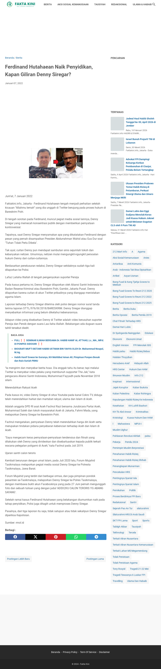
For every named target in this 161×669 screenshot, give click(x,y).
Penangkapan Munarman (126, 466)
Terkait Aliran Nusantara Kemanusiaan (133, 544)
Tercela (132, 532)
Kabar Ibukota (140, 387)
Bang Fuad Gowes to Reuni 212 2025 (132, 302)
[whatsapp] (76, 537)
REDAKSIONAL (119, 4)
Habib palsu (119, 351)
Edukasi (149, 333)
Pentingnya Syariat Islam (126, 484)
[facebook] (15, 537)
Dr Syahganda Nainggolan (126, 333)
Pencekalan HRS (121, 472)
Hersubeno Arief (121, 363)
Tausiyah (136, 526)
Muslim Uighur (120, 429)
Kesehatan (118, 405)
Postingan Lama (95, 559)
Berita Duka (129, 309)
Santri (133, 502)
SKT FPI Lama (120, 520)
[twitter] (35, 537)
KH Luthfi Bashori (138, 405)
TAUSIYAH (99, 4)
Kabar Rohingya (142, 393)
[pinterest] (56, 537)
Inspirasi (117, 381)
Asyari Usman (131, 275)
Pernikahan (119, 490)
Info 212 (138, 375)
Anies (146, 257)
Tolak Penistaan (121, 557)
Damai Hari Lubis (122, 327)
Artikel (116, 275)
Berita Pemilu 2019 (142, 315)
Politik (132, 490)
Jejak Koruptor (120, 387)
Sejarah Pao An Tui (122, 508)
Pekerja (116, 442)
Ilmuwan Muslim (121, 375)
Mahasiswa (124, 423)
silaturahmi (143, 508)
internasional (133, 381)
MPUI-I (138, 423)
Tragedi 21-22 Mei (139, 568)
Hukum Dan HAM (138, 369)
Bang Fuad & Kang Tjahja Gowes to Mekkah (131, 283)
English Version (121, 345)
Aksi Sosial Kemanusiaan (126, 257)
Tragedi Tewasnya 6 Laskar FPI (129, 575)
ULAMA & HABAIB (142, 4)
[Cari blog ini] (154, 4)
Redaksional (119, 502)
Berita (116, 309)
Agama (141, 251)
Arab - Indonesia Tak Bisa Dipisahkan (132, 269)
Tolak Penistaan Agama (125, 562)
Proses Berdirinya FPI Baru (127, 496)
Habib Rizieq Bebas (140, 351)
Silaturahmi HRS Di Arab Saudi (128, 514)
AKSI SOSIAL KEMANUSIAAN (73, 4)
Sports (145, 520)
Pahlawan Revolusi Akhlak (126, 436)
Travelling (118, 581)
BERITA (48, 4)
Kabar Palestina (121, 393)
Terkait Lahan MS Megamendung (130, 550)
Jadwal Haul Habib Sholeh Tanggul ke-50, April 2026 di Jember (141, 122)
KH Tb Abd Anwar (122, 411)
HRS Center (119, 369)
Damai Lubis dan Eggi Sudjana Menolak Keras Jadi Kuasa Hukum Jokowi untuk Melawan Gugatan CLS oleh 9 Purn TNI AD (132, 218)
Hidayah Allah (141, 363)
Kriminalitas (142, 411)
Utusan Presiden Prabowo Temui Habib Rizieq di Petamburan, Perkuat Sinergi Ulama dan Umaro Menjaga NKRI (132, 190)
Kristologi (118, 417)
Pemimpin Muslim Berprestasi (128, 448)
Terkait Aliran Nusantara (125, 538)
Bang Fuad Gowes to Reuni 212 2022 (132, 296)
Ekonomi (117, 339)
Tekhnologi (118, 532)
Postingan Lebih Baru (18, 559)
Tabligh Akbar (120, 526)
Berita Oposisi (120, 315)
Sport (135, 520)
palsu (148, 436)
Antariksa (118, 263)
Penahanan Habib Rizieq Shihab (129, 460)
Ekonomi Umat (134, 339)
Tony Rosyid (119, 568)
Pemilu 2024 (131, 442)
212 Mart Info (120, 251)
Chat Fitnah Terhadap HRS (127, 321)
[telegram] (96, 537)
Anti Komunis (134, 263)
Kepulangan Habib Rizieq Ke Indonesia (133, 399)
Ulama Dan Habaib (137, 581)
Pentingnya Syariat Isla (125, 478)
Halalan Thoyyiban (122, 357)
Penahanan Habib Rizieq (125, 454)
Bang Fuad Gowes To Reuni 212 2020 (132, 290)
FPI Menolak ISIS (142, 345)
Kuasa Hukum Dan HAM (140, 417)
